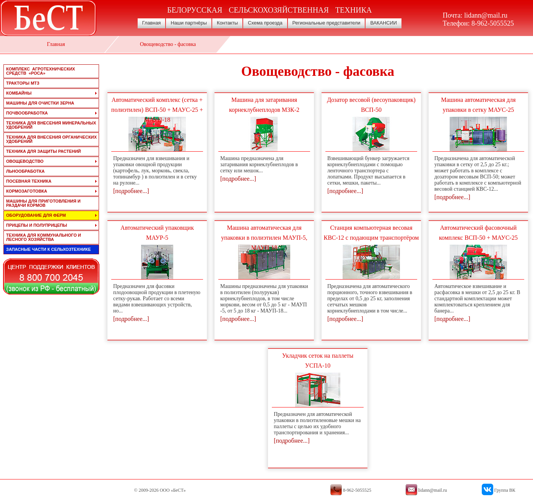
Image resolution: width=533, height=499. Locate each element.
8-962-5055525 (492, 23)
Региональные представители (326, 23)
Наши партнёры (189, 23)
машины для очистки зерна (40, 103)
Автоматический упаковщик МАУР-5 (157, 232)
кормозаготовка (26, 191)
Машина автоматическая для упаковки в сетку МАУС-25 (478, 105)
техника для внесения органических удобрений (51, 139)
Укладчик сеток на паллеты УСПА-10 (318, 360)
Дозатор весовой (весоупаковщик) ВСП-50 (371, 105)
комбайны (18, 93)
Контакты (227, 23)
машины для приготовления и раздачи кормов (43, 203)
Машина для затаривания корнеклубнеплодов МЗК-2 (264, 105)
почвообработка (27, 113)
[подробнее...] (131, 191)
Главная (151, 23)
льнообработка (25, 171)
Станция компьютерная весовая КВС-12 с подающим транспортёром (371, 232)
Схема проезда (265, 23)
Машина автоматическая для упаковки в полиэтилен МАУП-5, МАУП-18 (264, 237)
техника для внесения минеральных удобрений (51, 125)
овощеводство (25, 161)
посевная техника (28, 181)
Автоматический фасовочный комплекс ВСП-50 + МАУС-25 (478, 232)
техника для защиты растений (43, 151)
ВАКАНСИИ (383, 23)
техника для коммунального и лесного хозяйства (43, 237)
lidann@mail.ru (485, 15)
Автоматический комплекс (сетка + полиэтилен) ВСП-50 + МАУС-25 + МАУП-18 (157, 110)
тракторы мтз (22, 83)
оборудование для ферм (36, 215)
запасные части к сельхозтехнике (48, 249)
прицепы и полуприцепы (36, 225)
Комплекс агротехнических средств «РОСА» (40, 71)
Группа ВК (504, 490)
